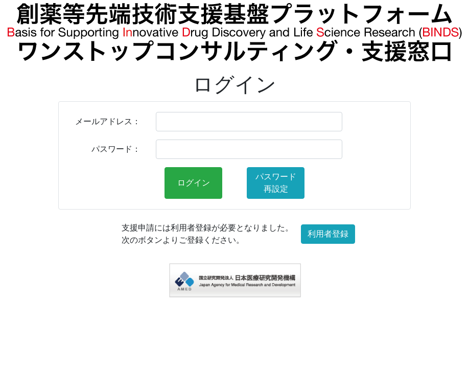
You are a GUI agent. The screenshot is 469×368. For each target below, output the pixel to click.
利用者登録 (328, 234)
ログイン (193, 183)
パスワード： (115, 149)
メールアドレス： (107, 121)
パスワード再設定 (275, 183)
